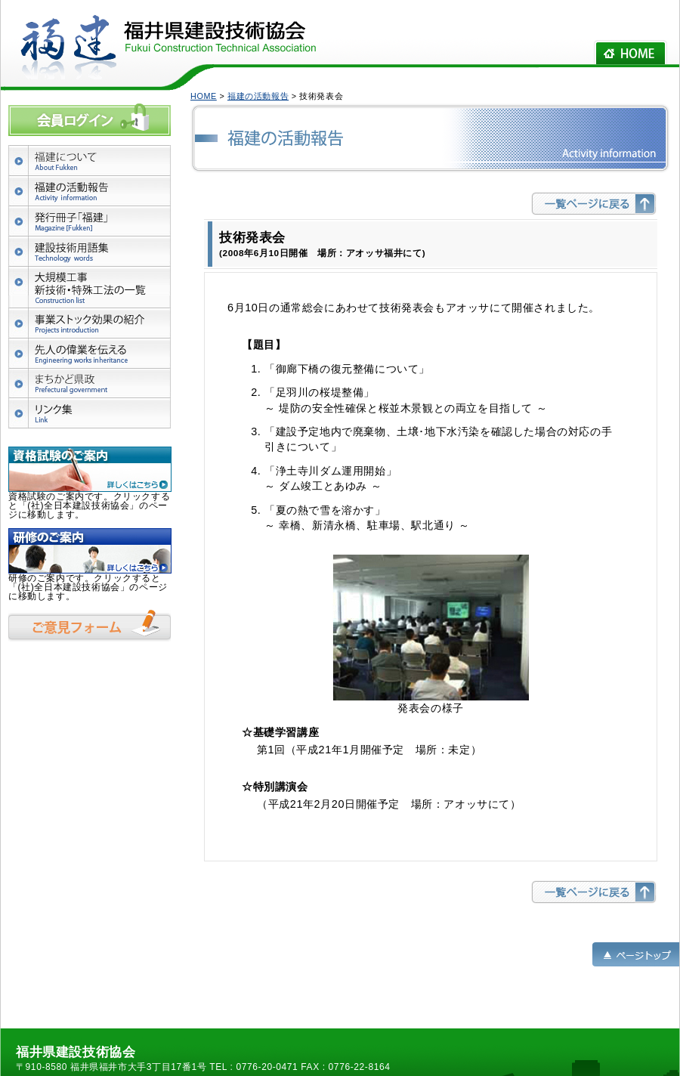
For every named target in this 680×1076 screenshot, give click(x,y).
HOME (203, 95)
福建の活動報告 (258, 95)
